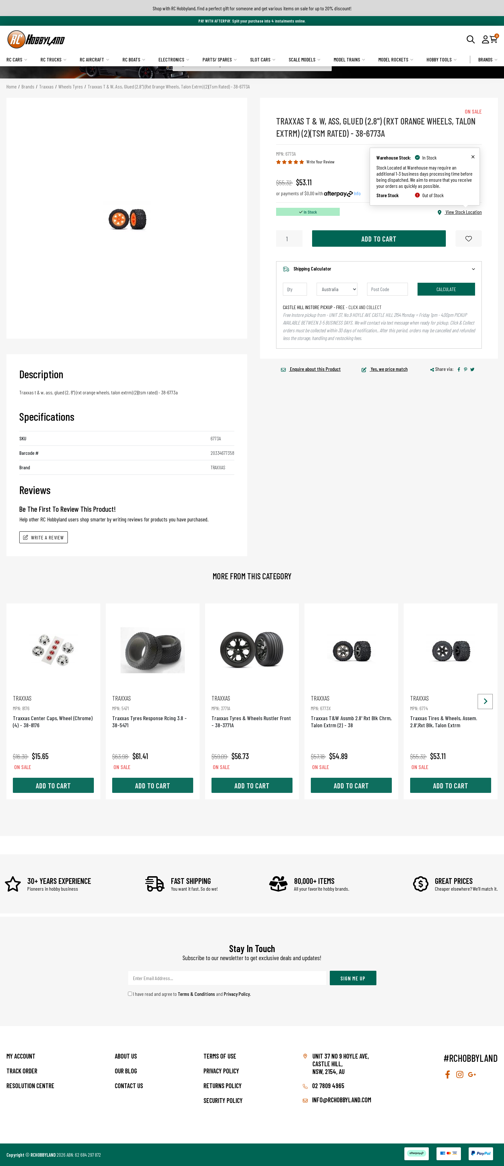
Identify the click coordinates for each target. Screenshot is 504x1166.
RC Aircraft (94, 59)
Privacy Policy (237, 994)
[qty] (295, 289)
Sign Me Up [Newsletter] (352, 978)
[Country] (337, 289)
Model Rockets (395, 59)
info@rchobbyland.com (337, 1100)
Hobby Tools (442, 59)
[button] (486, 39)
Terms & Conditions (196, 994)
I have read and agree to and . (189, 994)
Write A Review (43, 537)
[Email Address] (227, 978)
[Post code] (387, 289)
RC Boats (133, 59)
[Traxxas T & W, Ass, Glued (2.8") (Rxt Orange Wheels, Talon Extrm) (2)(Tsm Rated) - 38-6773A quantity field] (289, 238)
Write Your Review (321, 161)
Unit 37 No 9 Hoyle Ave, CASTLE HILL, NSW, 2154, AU (340, 1063)
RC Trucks (53, 59)
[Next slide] (485, 701)
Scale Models (304, 59)
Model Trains (349, 59)
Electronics (173, 59)
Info (357, 193)
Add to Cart (379, 238)
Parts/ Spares (220, 59)
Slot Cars (262, 59)
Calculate (446, 289)
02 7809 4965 (323, 1085)
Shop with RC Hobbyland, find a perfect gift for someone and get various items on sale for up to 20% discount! (252, 8)
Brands (488, 59)
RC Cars (16, 59)
